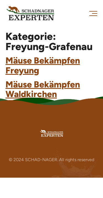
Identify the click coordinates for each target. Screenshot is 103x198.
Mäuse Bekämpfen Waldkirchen (42, 89)
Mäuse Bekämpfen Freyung (42, 65)
